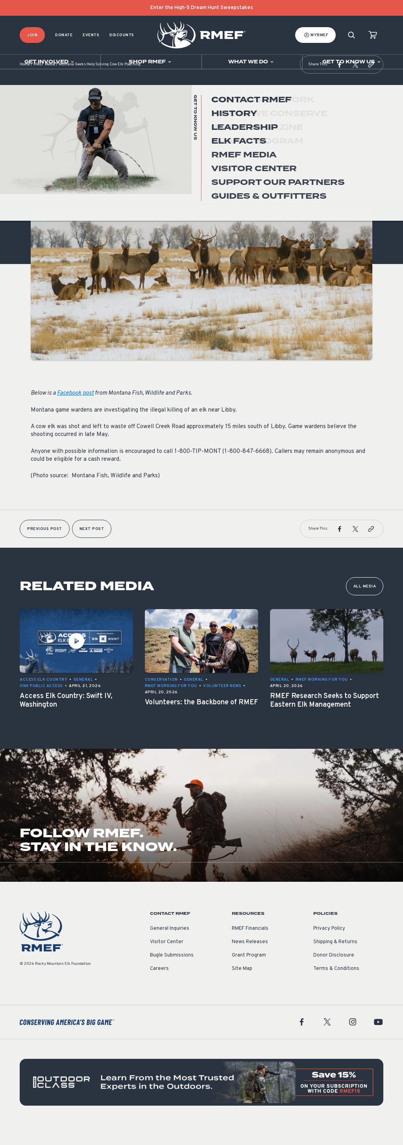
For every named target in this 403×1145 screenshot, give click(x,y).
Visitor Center (166, 961)
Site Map (242, 988)
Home (25, 84)
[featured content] (201, 1102)
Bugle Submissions (172, 975)
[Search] (351, 35)
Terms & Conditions (336, 988)
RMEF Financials (250, 948)
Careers (159, 988)
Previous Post (44, 548)
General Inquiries (169, 948)
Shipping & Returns (335, 961)
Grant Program (249, 975)
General (40, 164)
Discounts (121, 35)
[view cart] (372, 35)
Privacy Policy (329, 948)
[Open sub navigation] (50, 62)
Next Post (91, 548)
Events (91, 35)
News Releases (250, 961)
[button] (340, 84)
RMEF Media (44, 84)
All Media (364, 606)
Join (32, 35)
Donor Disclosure (333, 975)
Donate (63, 35)
